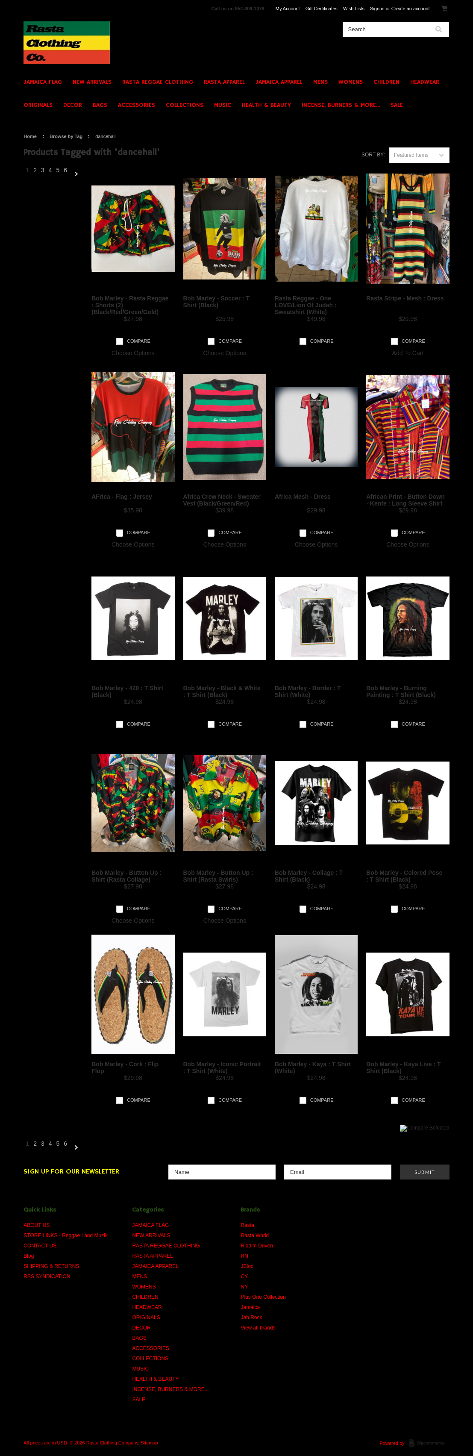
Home (30, 136)
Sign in (377, 8)
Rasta (247, 1225)
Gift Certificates (322, 8)
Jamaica (250, 1307)
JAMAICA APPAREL (279, 82)
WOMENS (350, 82)
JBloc (247, 1266)
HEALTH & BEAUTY (266, 105)
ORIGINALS (38, 105)
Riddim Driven (257, 1246)
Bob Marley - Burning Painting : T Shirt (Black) (401, 691)
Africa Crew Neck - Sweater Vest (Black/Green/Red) (222, 500)
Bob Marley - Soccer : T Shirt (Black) (216, 302)
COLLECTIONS (184, 105)
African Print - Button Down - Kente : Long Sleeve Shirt (405, 500)
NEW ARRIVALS (92, 82)
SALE (397, 105)
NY (244, 1287)
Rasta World (255, 1235)
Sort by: (373, 155)
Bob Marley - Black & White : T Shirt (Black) (222, 691)
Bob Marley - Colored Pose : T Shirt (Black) (404, 876)
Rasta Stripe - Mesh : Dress (405, 298)
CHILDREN (386, 82)
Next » (76, 174)
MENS (320, 82)
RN (244, 1256)
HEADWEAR (424, 82)
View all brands (258, 1328)
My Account (288, 8)
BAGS (100, 105)
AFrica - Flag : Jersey (121, 496)
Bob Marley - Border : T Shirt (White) (308, 691)
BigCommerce (429, 1443)
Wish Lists (353, 8)
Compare (138, 341)
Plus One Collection (263, 1297)
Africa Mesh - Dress (303, 496)
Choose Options (133, 353)
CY (244, 1277)
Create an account (410, 8)
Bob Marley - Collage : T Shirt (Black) (309, 876)
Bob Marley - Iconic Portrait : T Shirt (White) (222, 1067)
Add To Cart (408, 353)
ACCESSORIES (136, 105)
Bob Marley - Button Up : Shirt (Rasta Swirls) (218, 876)
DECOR (72, 105)
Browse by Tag (66, 136)
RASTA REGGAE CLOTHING (157, 82)
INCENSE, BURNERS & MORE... (341, 105)
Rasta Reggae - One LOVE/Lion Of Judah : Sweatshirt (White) (306, 305)
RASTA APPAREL (224, 82)
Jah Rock (251, 1318)
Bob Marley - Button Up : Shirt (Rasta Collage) (126, 876)
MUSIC (222, 105)
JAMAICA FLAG (43, 82)
